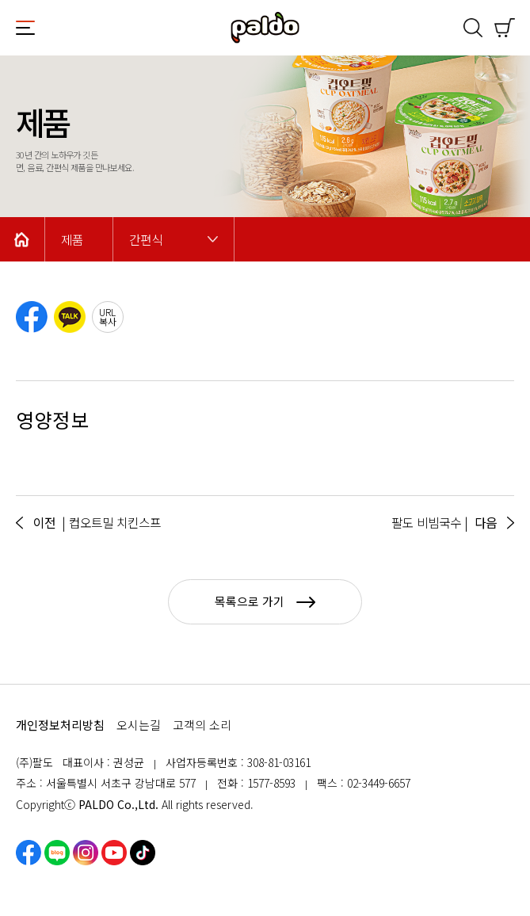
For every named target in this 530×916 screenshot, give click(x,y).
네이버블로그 (57, 852)
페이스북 (28, 852)
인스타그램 (85, 852)
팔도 (265, 28)
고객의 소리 (202, 724)
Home (22, 239)
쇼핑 (504, 28)
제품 (72, 240)
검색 (473, 28)
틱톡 (142, 852)
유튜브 (114, 852)
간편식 (145, 240)
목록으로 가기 (265, 601)
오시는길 (138, 724)
